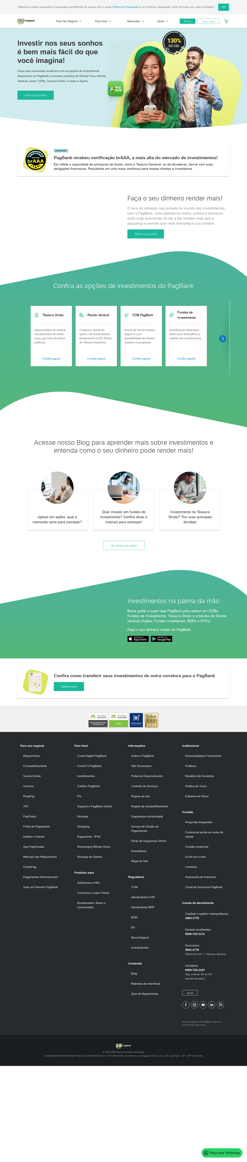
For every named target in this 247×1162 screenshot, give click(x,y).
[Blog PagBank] (220, 1100)
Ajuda (162, 21)
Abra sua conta (35, 95)
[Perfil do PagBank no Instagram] (194, 1100)
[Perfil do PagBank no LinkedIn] (211, 1100)
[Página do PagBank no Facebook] (185, 1100)
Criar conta (208, 21)
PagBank (33, 21)
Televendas (135, 21)
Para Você (103, 21)
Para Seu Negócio (68, 21)
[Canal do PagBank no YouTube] (203, 1100)
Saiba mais (69, 782)
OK (223, 7)
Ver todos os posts (123, 590)
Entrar (187, 21)
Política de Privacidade (125, 6)
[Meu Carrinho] (226, 21)
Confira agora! (51, 402)
